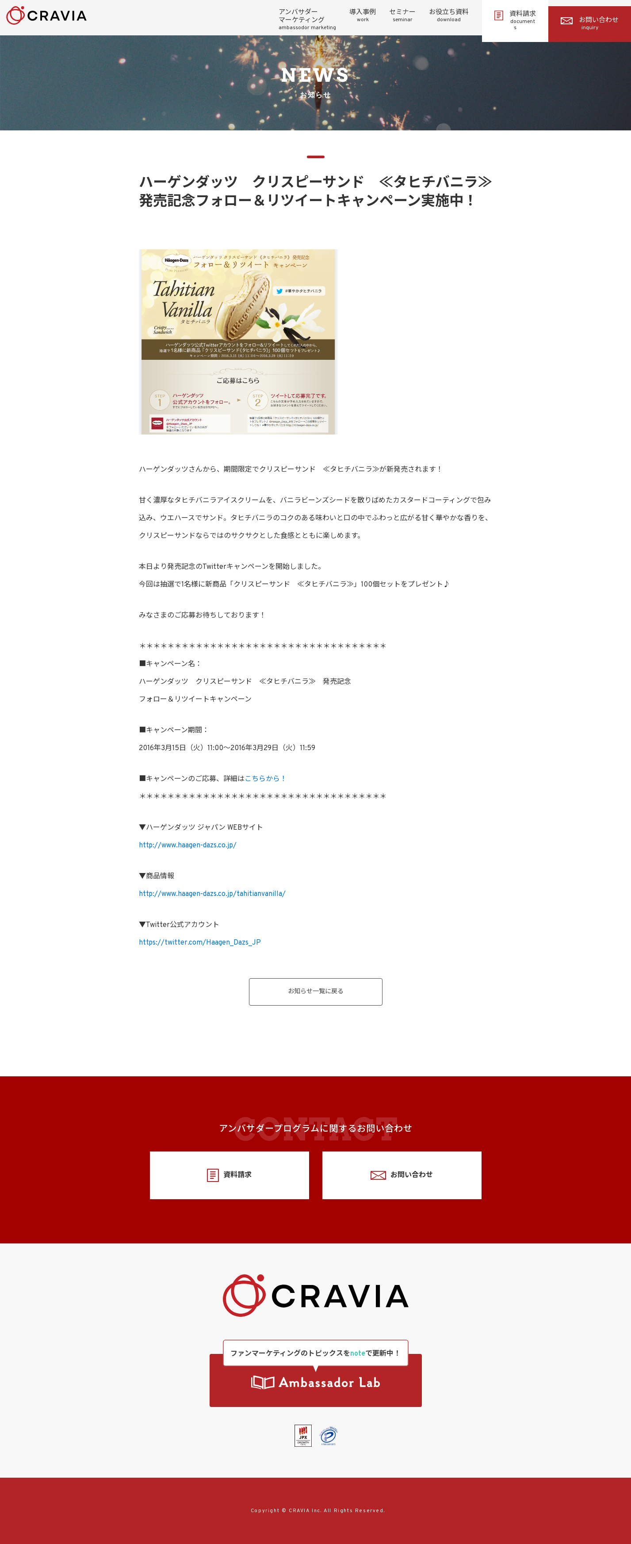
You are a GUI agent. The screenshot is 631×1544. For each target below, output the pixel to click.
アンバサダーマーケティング (307, 19)
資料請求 (515, 20)
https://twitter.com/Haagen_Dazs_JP (200, 942)
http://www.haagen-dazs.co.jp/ (188, 845)
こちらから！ (266, 779)
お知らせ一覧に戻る (316, 991)
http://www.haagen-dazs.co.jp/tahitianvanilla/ (212, 894)
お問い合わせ (590, 23)
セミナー (402, 15)
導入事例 (362, 15)
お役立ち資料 (449, 15)
